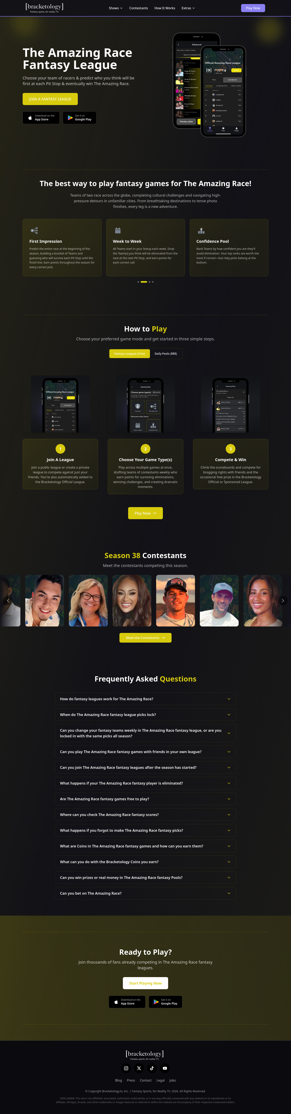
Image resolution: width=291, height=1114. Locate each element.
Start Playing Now (145, 983)
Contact (146, 1080)
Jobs (173, 1080)
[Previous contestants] (8, 600)
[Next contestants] (283, 600)
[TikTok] (152, 1068)
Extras (188, 8)
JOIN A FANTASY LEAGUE (50, 99)
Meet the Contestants (145, 638)
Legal (160, 1080)
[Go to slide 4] (153, 282)
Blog (118, 1080)
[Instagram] (126, 1068)
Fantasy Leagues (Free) (129, 353)
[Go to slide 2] (146, 282)
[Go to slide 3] (149, 282)
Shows (116, 8)
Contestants (138, 8)
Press (131, 1080)
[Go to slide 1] (140, 282)
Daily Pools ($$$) (166, 353)
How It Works (164, 8)
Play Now (253, 8)
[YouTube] (165, 1068)
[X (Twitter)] (139, 1068)
